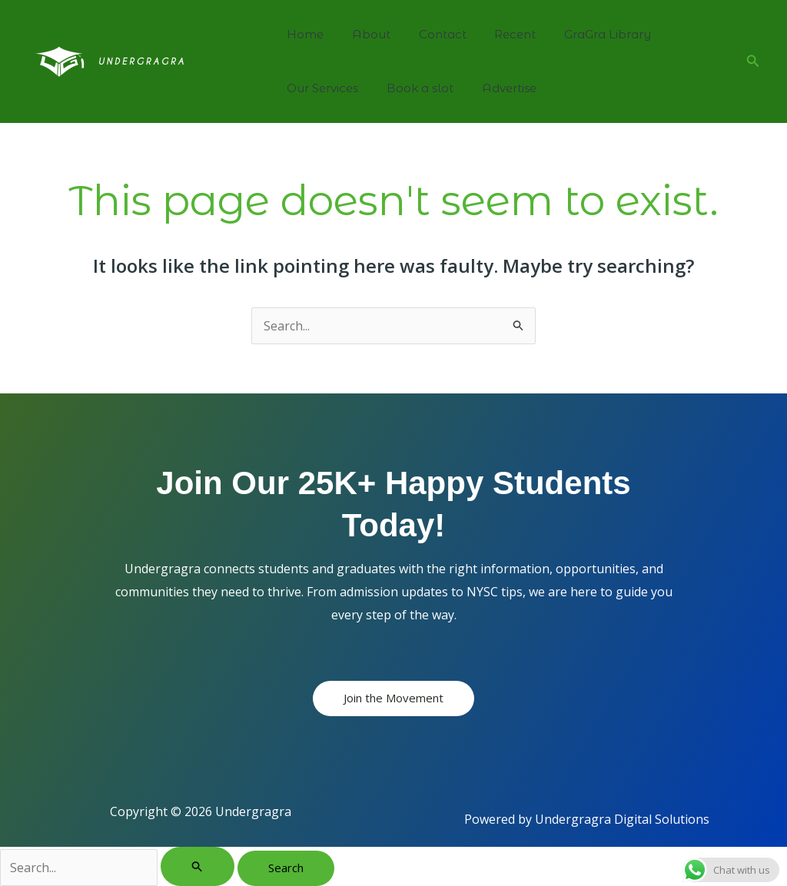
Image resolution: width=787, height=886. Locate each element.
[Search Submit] (197, 866)
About (363, 34)
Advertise (496, 88)
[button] (753, 61)
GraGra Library (584, 34)
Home (302, 34)
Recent (497, 34)
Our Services (320, 88)
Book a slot (412, 88)
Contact (429, 34)
